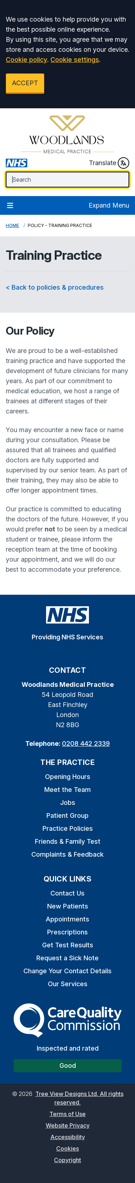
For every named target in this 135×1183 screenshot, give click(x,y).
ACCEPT (25, 83)
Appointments (67, 919)
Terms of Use (67, 1114)
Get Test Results (67, 945)
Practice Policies (67, 828)
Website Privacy (68, 1125)
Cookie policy (26, 59)
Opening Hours (67, 776)
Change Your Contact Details (67, 971)
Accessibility (67, 1137)
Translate (109, 163)
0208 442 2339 (86, 743)
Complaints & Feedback (67, 854)
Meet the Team (67, 789)
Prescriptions (67, 932)
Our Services (67, 984)
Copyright (67, 1160)
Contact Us (67, 893)
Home (12, 225)
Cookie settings (74, 59)
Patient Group (67, 815)
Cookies (67, 1148)
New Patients (67, 906)
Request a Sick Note (67, 958)
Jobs (67, 802)
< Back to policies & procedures (55, 287)
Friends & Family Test (67, 841)
